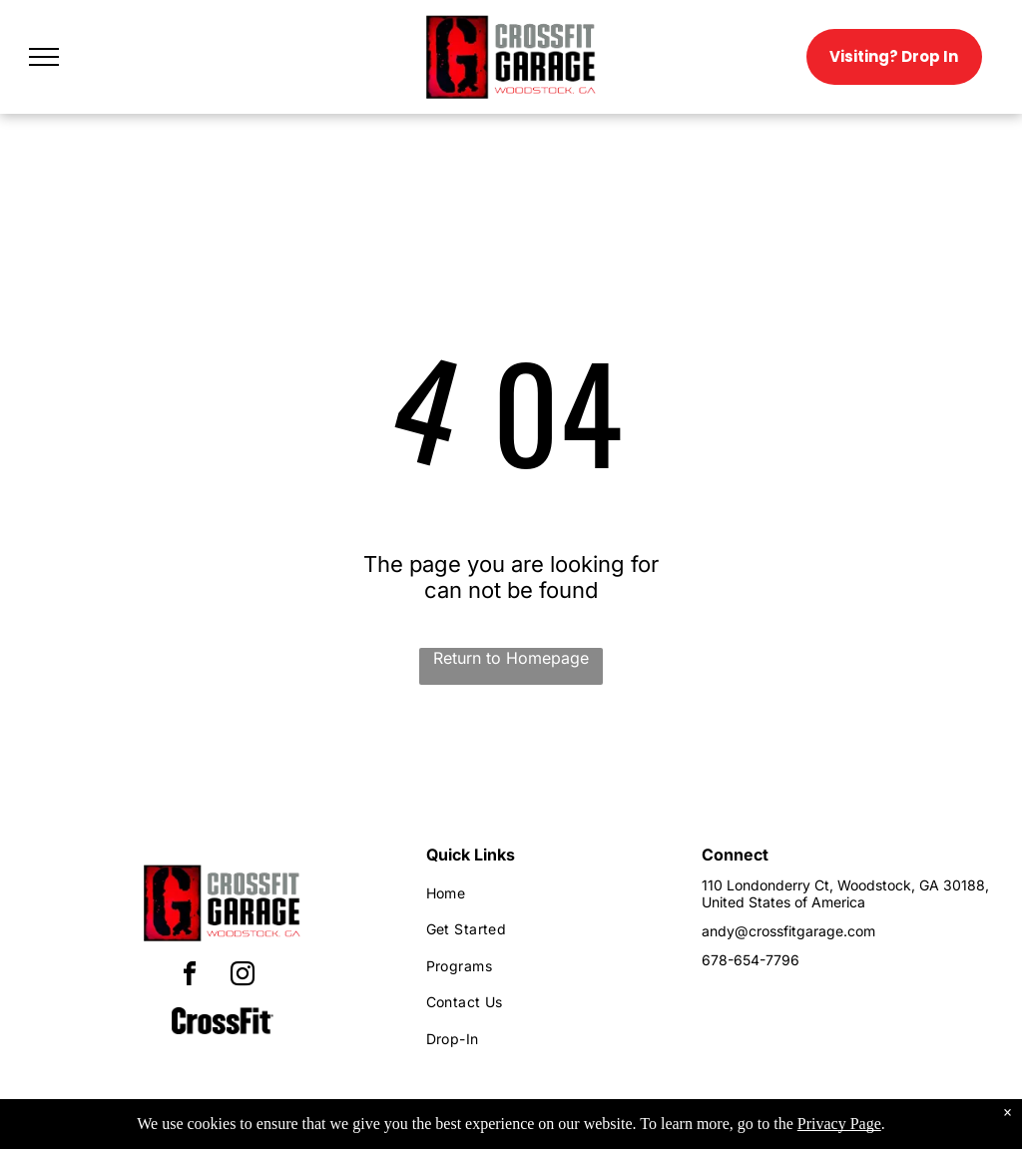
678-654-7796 (750, 959)
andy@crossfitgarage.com (788, 930)
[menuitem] (546, 892)
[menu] (44, 57)
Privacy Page (839, 1123)
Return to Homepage (511, 658)
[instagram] (242, 976)
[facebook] (190, 976)
